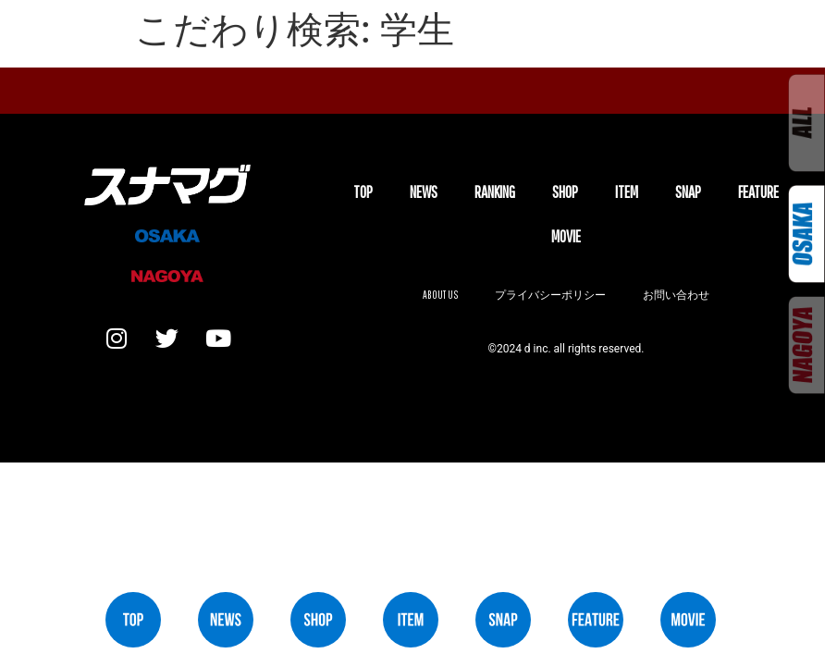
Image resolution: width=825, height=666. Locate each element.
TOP (363, 192)
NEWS (423, 192)
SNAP (688, 192)
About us (440, 295)
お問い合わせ (676, 295)
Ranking (494, 192)
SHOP (565, 192)
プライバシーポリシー (550, 295)
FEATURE (758, 192)
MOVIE (566, 236)
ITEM (626, 192)
